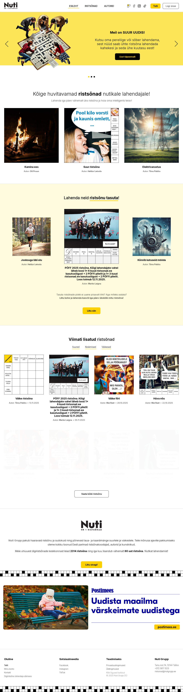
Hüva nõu (159, 398)
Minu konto (9, 669)
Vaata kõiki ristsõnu (91, 494)
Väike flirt (114, 398)
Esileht (73, 6)
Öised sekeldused (69, 473)
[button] (88, 76)
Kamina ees (31, 166)
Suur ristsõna (91, 166)
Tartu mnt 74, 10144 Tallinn (167, 665)
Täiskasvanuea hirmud (159, 473)
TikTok (62, 672)
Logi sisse (171, 6)
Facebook (63, 665)
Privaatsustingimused (115, 665)
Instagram (63, 669)
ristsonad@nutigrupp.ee (165, 671)
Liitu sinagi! (91, 564)
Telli (155, 6)
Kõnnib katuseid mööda (152, 260)
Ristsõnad (91, 6)
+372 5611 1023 (162, 668)
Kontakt (7, 672)
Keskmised (90, 347)
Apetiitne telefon (24, 473)
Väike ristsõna (24, 398)
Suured (76, 347)
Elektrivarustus (151, 166)
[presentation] (7, 44)
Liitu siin (91, 310)
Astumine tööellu (114, 473)
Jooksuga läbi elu (31, 260)
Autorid (109, 6)
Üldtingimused (112, 669)
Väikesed (106, 347)
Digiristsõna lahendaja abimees (18, 676)
